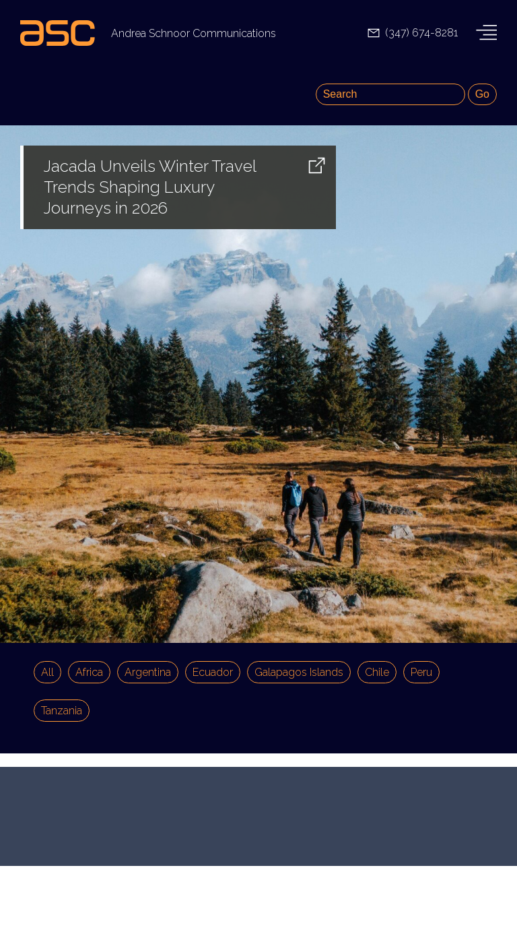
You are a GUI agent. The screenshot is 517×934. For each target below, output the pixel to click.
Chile (377, 672)
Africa (89, 672)
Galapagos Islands (298, 672)
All (47, 672)
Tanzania (61, 710)
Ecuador (213, 672)
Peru (421, 672)
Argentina (148, 672)
